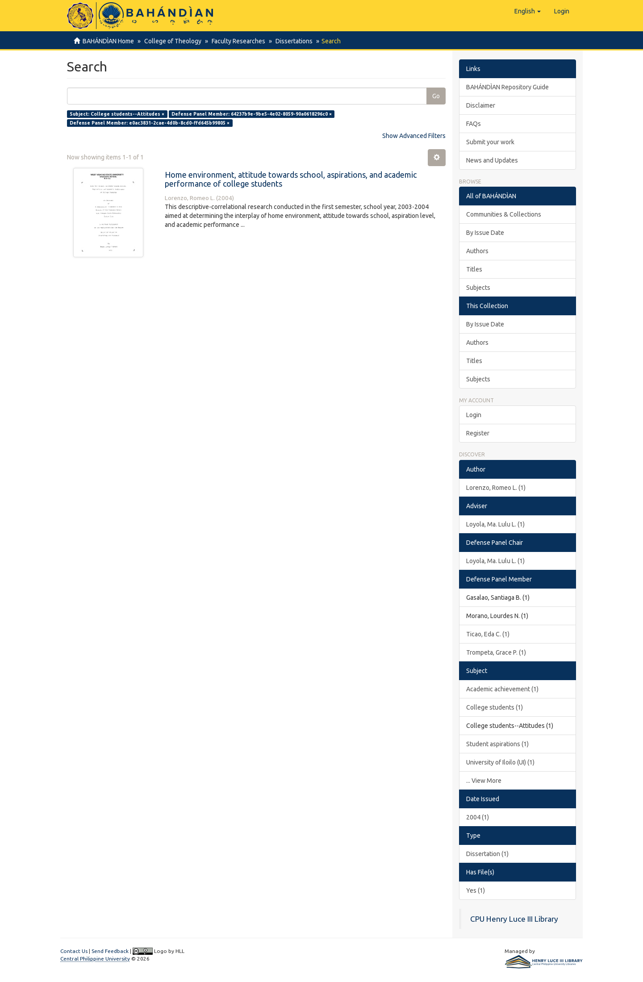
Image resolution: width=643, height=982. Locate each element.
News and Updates (492, 160)
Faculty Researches (236, 41)
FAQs (473, 123)
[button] (527, 11)
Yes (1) (475, 890)
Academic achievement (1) (502, 689)
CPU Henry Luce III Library (514, 919)
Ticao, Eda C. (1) (487, 634)
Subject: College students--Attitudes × (117, 114)
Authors (477, 251)
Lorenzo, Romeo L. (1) (496, 487)
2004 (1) (477, 817)
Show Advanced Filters (414, 135)
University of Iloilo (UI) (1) (500, 762)
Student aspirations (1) (497, 744)
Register (477, 433)
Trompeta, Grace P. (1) (496, 652)
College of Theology (171, 41)
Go (436, 96)
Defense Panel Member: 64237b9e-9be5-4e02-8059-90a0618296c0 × (251, 114)
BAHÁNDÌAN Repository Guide (507, 87)
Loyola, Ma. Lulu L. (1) (495, 524)
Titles (474, 269)
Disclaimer (480, 105)
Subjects (478, 287)
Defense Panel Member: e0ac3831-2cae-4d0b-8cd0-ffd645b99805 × (150, 122)
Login (473, 414)
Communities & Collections (503, 214)
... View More (483, 780)
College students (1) (494, 707)
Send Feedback (110, 951)
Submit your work (490, 142)
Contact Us (74, 951)
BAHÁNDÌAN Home (108, 41)
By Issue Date (485, 232)
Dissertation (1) (487, 853)
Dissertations (290, 41)
